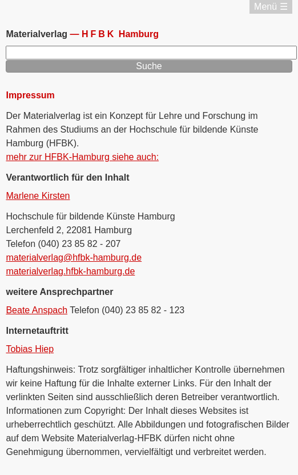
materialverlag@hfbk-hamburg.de (74, 257)
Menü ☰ (270, 6)
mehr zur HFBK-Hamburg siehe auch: (82, 157)
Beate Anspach (36, 310)
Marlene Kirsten (38, 196)
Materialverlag (38, 34)
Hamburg (120, 34)
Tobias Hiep (30, 349)
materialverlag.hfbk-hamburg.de (70, 271)
